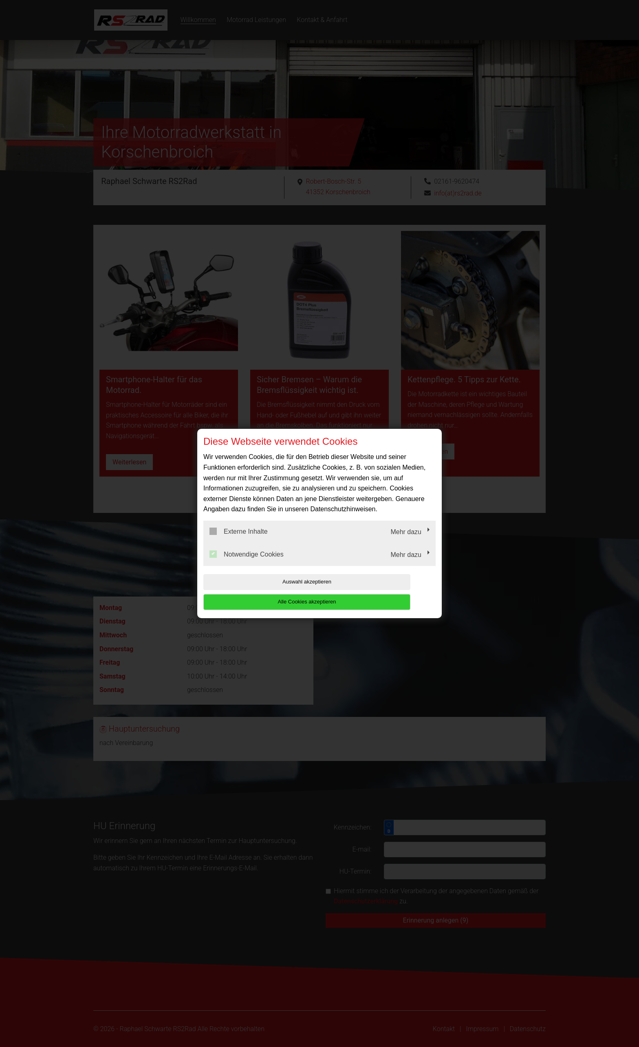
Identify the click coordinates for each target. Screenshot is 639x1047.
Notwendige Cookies (246, 564)
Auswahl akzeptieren (255, 592)
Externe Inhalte (238, 541)
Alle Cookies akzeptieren (383, 592)
